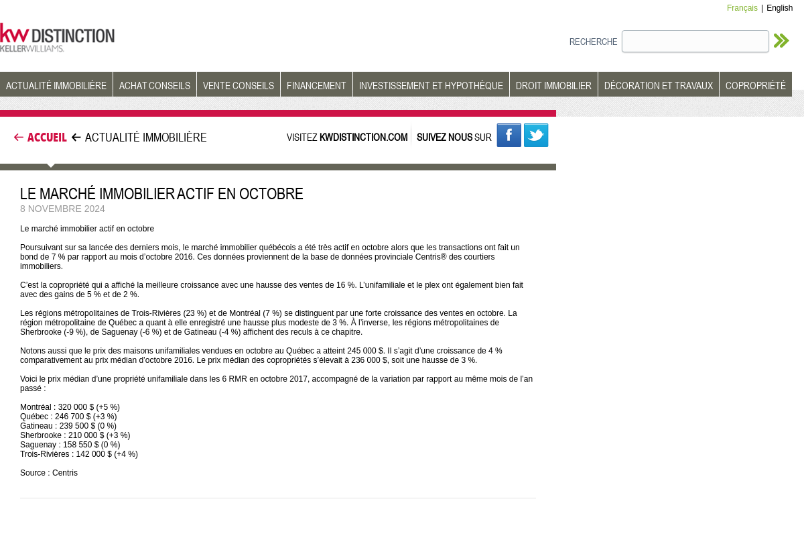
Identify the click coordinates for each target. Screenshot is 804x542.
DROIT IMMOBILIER (554, 85)
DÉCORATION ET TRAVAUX (658, 85)
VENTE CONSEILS (238, 85)
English (779, 8)
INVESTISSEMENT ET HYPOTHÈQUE (431, 85)
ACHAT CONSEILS (154, 85)
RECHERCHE (594, 41)
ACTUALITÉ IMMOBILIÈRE (56, 85)
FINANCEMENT (316, 85)
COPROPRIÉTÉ (756, 85)
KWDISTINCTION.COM (363, 137)
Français (742, 8)
